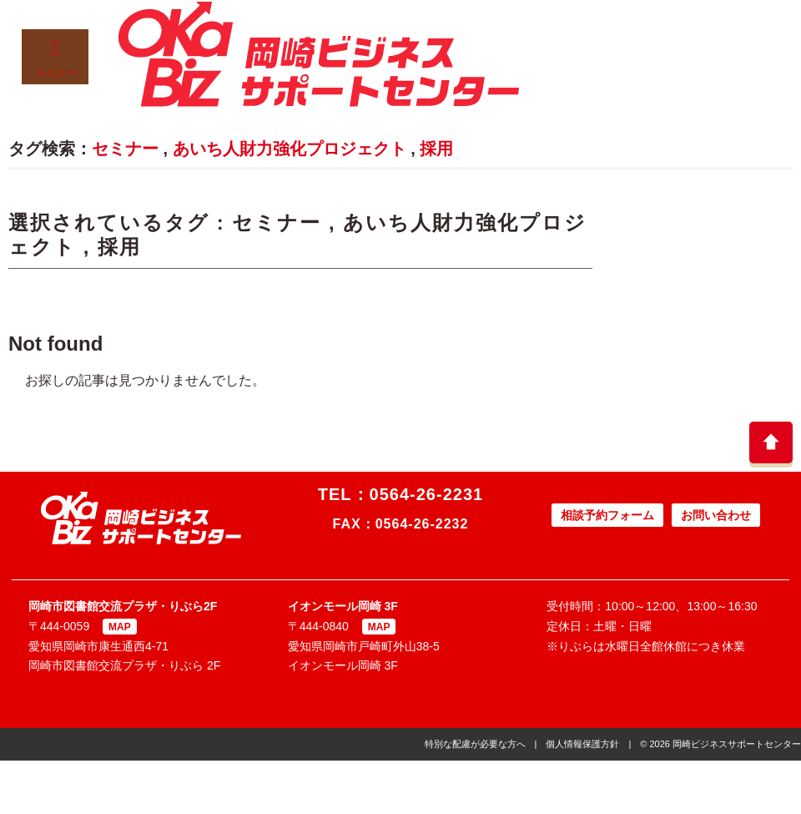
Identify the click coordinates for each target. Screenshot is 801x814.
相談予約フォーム (607, 515)
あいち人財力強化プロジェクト (289, 148)
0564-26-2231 (427, 494)
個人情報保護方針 (582, 744)
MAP (119, 627)
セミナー (125, 148)
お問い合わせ (716, 515)
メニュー (55, 58)
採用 (436, 148)
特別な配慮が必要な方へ (475, 744)
